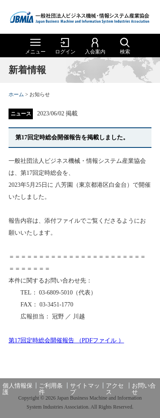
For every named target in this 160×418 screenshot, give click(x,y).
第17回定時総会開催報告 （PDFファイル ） (66, 340)
